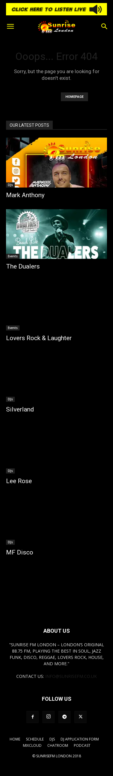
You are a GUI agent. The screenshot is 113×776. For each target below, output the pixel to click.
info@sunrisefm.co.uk (71, 676)
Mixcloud (32, 745)
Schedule (35, 739)
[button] (10, 26)
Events (13, 256)
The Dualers (23, 266)
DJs (10, 185)
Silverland (20, 409)
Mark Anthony (25, 195)
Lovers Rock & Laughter (39, 338)
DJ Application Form (80, 739)
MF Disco (19, 552)
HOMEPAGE (74, 97)
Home (15, 739)
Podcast (82, 745)
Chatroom (57, 745)
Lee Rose (19, 481)
